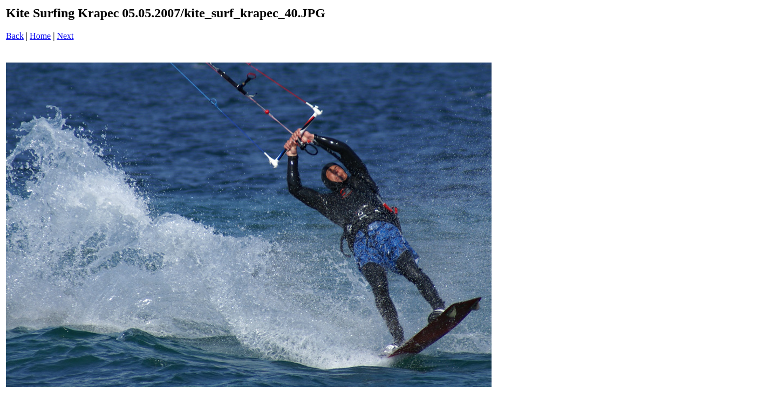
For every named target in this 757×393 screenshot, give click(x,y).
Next (65, 35)
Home (40, 35)
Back (15, 35)
